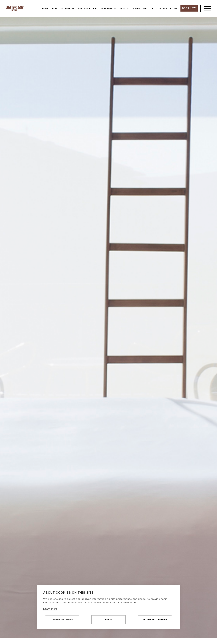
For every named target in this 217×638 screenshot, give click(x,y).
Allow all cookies (155, 619)
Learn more (50, 609)
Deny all (108, 619)
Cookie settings (62, 619)
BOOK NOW (189, 8)
